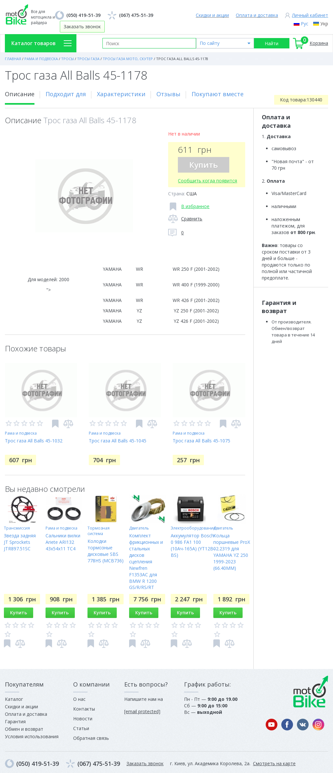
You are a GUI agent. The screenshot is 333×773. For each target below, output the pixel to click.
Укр (324, 23)
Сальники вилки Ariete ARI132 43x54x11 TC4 (63, 542)
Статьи (81, 728)
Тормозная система (98, 530)
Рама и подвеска (21, 433)
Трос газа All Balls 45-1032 (33, 441)
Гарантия (15, 721)
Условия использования (32, 736)
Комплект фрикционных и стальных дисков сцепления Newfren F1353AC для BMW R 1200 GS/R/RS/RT (146, 561)
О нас (79, 699)
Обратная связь (91, 738)
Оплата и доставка (257, 15)
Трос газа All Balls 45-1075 (201, 441)
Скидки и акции (212, 15)
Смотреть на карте (274, 763)
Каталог (14, 699)
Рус (304, 23)
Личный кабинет (310, 15)
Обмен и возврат (24, 729)
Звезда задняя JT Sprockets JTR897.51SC (20, 542)
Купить (203, 164)
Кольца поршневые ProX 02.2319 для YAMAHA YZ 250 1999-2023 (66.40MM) (231, 551)
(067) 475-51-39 (136, 15)
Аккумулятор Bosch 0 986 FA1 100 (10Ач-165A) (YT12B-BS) (193, 545)
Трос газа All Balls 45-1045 (117, 441)
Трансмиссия (17, 528)
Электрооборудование (193, 528)
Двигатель (139, 528)
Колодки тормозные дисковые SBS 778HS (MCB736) (105, 551)
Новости (82, 718)
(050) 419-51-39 (83, 15)
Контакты (84, 709)
